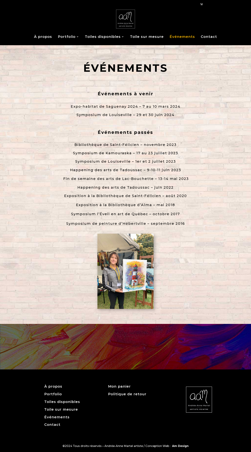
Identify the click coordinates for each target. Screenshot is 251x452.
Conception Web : (167, 446)
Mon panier (119, 386)
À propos (43, 37)
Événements (182, 37)
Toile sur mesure (147, 37)
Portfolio (66, 37)
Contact (209, 37)
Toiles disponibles (103, 37)
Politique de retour (127, 394)
